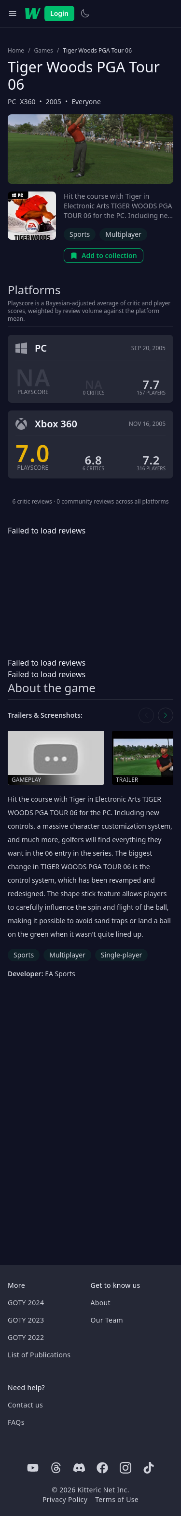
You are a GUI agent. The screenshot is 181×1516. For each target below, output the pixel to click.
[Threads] (56, 1468)
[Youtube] (33, 1468)
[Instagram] (125, 1468)
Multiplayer (123, 234)
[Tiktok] (148, 1468)
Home (16, 51)
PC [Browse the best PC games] (12, 101)
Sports (80, 234)
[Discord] (79, 1468)
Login (59, 13)
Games (43, 51)
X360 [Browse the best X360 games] (27, 101)
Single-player (121, 954)
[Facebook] (102, 1468)
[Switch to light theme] (85, 13)
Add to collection (103, 255)
